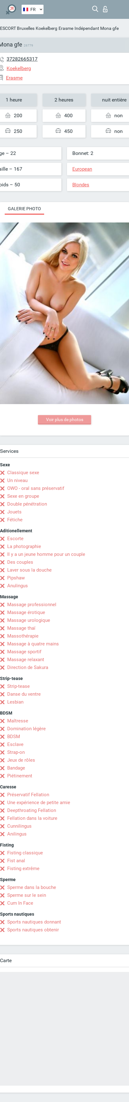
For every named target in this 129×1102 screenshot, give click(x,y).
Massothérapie (23, 636)
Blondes (80, 185)
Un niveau (17, 480)
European (82, 169)
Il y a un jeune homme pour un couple (46, 554)
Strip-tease (18, 686)
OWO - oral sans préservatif (35, 488)
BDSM (13, 736)
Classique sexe (23, 472)
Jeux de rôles (21, 760)
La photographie (24, 546)
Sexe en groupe (23, 496)
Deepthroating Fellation (31, 810)
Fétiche (15, 520)
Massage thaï (21, 628)
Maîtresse (17, 721)
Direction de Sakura (27, 667)
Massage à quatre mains (33, 644)
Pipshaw (16, 578)
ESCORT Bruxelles (17, 28)
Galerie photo (24, 208)
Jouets (14, 512)
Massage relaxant (25, 659)
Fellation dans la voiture (32, 818)
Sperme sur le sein (26, 895)
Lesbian (15, 702)
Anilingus (17, 834)
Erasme (66, 28)
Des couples (20, 562)
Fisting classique (25, 853)
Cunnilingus (19, 826)
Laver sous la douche (29, 570)
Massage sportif (24, 652)
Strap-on (16, 752)
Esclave (15, 744)
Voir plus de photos (64, 419)
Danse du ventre (24, 694)
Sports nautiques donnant (34, 922)
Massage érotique (26, 612)
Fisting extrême (23, 868)
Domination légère (26, 729)
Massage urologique (28, 620)
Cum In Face (20, 903)
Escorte (15, 538)
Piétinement (19, 776)
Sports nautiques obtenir (33, 930)
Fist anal (16, 861)
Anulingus (17, 586)
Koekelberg (46, 28)
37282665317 (22, 59)
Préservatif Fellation (28, 795)
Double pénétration (27, 504)
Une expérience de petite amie (38, 802)
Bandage (16, 768)
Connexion (105, 9)
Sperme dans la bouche (31, 887)
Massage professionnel (31, 604)
